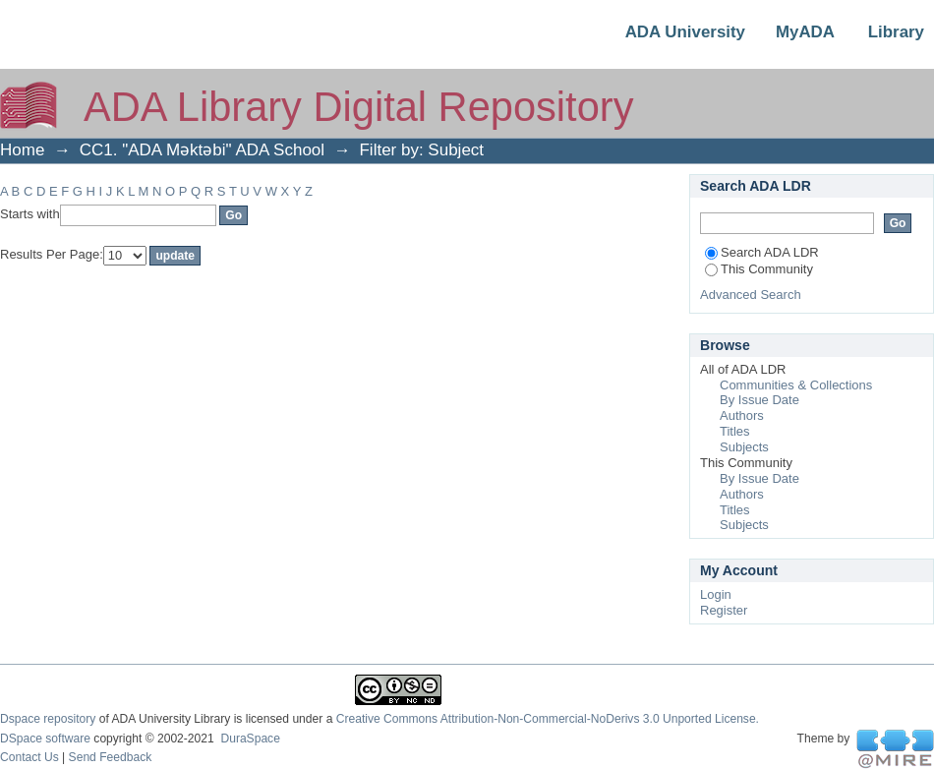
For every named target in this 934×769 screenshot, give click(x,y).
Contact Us (29, 757)
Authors (742, 415)
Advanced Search (750, 294)
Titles (735, 431)
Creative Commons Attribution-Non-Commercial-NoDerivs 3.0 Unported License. (547, 719)
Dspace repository (47, 719)
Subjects (744, 447)
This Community (759, 269)
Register (723, 610)
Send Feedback (110, 757)
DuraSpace (249, 738)
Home (22, 150)
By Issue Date (759, 399)
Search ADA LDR (762, 252)
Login (715, 594)
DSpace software (45, 738)
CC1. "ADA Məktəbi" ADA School (202, 150)
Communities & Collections (796, 385)
